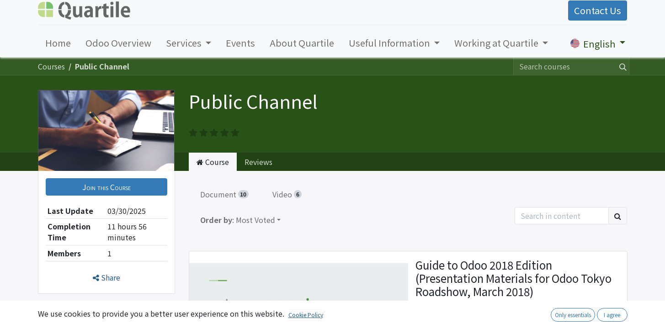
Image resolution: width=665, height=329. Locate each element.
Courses (51, 66)
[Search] (621, 66)
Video (287, 194)
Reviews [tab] (258, 161)
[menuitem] (58, 43)
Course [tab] (213, 161)
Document (224, 194)
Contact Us (597, 10)
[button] (106, 187)
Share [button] (106, 277)
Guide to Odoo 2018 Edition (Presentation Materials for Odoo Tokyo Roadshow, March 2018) (513, 279)
